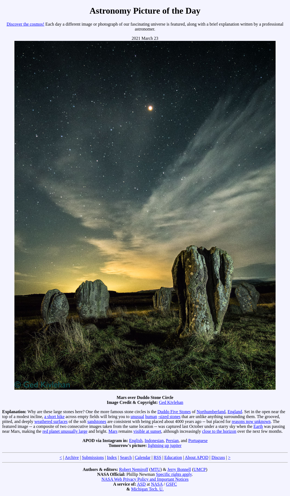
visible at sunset (147, 431)
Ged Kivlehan (171, 402)
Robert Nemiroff (133, 469)
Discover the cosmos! (25, 24)
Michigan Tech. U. (147, 489)
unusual (137, 416)
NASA (157, 484)
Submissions (93, 457)
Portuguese (198, 440)
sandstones (96, 421)
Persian (172, 440)
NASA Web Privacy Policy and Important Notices (145, 479)
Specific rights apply (174, 474)
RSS (157, 457)
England (234, 411)
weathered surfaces (50, 421)
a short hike (54, 416)
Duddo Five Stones (174, 411)
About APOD (196, 457)
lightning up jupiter (165, 445)
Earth (258, 426)
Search (126, 457)
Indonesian (153, 440)
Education (173, 457)
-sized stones (169, 416)
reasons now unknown (251, 421)
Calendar (142, 457)
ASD (141, 484)
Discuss (218, 457)
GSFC (171, 484)
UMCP (199, 469)
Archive (72, 457)
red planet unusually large (64, 431)
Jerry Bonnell (179, 469)
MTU (156, 469)
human (151, 416)
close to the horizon (219, 431)
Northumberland (211, 411)
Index (112, 457)
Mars (113, 431)
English (136, 440)
